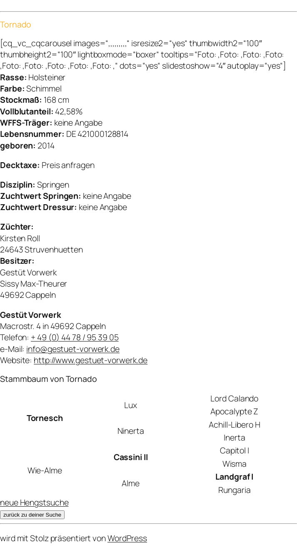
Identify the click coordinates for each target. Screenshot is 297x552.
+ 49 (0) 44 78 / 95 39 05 (75, 337)
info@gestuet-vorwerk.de (73, 348)
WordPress (127, 538)
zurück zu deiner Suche (32, 515)
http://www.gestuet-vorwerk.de (90, 360)
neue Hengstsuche (34, 502)
